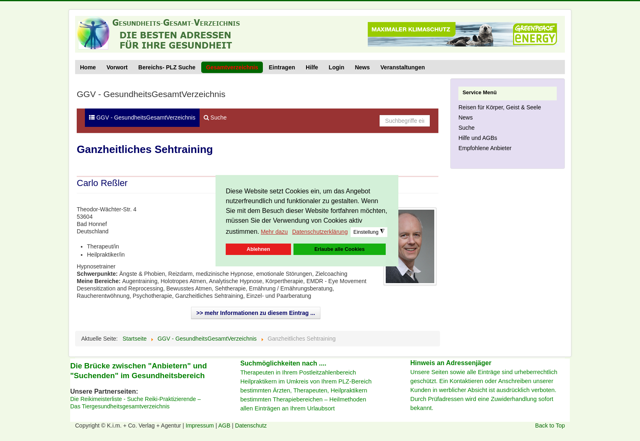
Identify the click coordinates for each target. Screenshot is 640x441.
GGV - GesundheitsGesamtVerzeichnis (142, 117)
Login (336, 67)
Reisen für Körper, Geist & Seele (499, 107)
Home (88, 67)
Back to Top (550, 425)
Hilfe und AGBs (477, 138)
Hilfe (312, 67)
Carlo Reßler (102, 183)
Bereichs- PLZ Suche (167, 67)
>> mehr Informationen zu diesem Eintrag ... (255, 313)
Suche (215, 117)
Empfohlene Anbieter (484, 148)
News (362, 67)
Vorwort (117, 67)
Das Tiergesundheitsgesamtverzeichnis (120, 406)
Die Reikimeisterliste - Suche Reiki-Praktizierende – (135, 399)
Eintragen (282, 67)
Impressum (201, 425)
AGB (225, 425)
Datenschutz (251, 425)
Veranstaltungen (402, 67)
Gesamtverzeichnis (232, 67)
